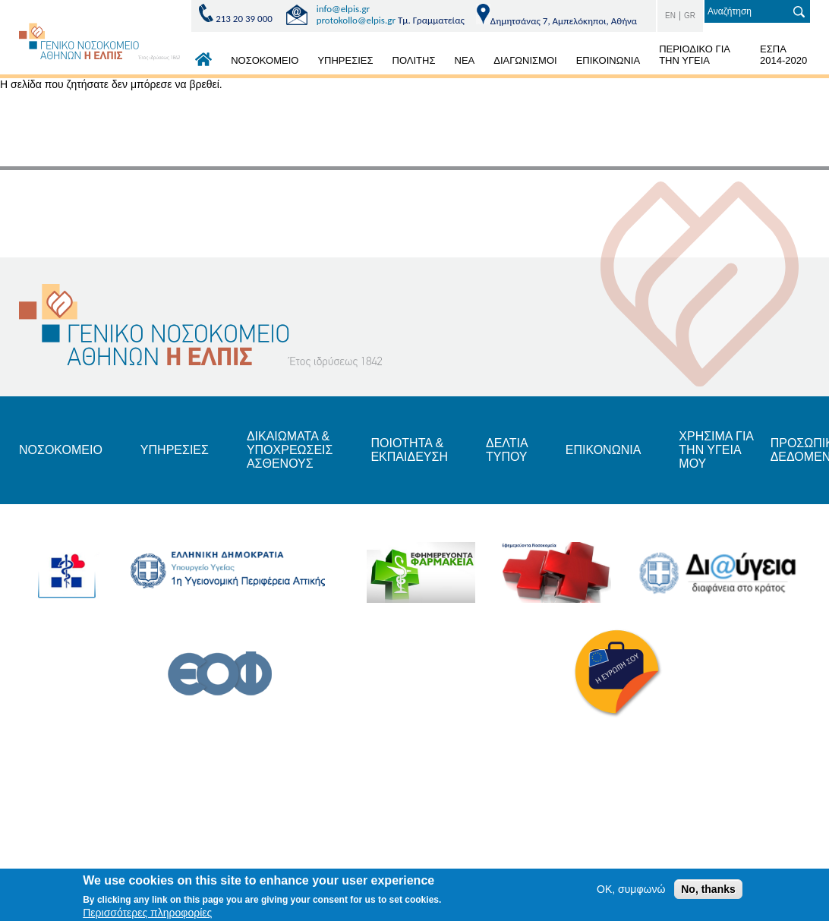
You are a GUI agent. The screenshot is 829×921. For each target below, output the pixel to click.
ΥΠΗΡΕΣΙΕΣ (345, 60)
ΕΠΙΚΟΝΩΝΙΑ (603, 449)
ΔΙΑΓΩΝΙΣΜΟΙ (524, 60)
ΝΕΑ (465, 60)
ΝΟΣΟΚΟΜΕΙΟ (264, 60)
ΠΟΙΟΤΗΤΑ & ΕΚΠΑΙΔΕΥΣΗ (409, 450)
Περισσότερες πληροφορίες (147, 913)
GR (689, 15)
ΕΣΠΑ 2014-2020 (783, 54)
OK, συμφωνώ (631, 889)
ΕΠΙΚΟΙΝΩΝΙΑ (608, 60)
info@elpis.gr (343, 8)
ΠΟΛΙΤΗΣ (414, 60)
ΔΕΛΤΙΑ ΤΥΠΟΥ (507, 450)
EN (670, 15)
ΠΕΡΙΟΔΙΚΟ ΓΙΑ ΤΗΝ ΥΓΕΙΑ (694, 54)
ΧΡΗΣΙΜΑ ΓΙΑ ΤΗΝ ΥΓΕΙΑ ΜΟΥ (716, 450)
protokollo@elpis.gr (356, 20)
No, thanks (708, 889)
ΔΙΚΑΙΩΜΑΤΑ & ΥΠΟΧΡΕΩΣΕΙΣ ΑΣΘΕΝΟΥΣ (290, 450)
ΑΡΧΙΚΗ (203, 63)
